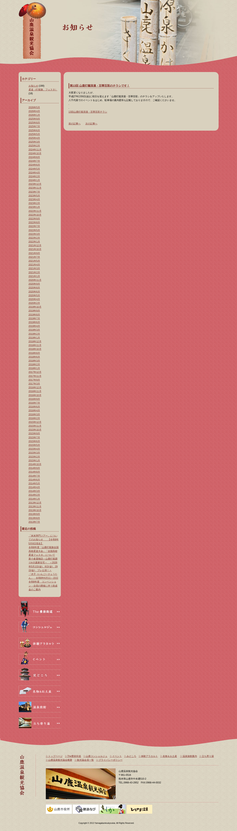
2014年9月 (34, 468)
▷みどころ (130, 756)
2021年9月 (34, 253)
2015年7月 (34, 437)
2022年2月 (34, 237)
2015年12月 (35, 422)
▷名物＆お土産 (168, 756)
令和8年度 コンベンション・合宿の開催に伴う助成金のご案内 (43, 585)
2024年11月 (35, 149)
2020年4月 (34, 299)
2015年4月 (34, 449)
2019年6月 (34, 322)
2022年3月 (34, 234)
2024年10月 (35, 153)
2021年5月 (34, 260)
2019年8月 (34, 314)
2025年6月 (34, 130)
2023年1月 (34, 207)
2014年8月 (34, 472)
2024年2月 (34, 176)
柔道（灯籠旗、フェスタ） (43, 89)
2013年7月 (34, 522)
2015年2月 (34, 456)
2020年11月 (35, 280)
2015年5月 (34, 445)
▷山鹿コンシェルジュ (95, 756)
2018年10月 (35, 349)
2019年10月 (35, 306)
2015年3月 (34, 452)
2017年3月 (34, 383)
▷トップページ (54, 756)
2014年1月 (34, 499)
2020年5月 (34, 295)
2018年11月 (35, 345)
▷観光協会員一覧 (84, 760)
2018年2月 (34, 364)
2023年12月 (35, 184)
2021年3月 (34, 268)
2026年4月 (34, 111)
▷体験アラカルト (148, 756)
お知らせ (33, 85)
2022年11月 (35, 211)
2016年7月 (34, 402)
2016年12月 (35, 387)
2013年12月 (35, 502)
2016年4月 (34, 410)
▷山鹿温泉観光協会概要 (59, 760)
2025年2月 (34, 145)
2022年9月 (34, 218)
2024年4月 (34, 172)
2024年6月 (34, 164)
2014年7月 (34, 476)
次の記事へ (91, 123)
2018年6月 (34, 356)
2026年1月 (34, 115)
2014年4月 (34, 487)
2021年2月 (34, 272)
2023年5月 (34, 195)
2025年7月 (34, 126)
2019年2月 (34, 333)
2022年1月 (34, 241)
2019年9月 (34, 310)
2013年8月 (34, 518)
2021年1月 (34, 276)
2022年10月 (35, 214)
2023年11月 (35, 187)
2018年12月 (35, 341)
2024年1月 (34, 180)
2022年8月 (34, 222)
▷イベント (116, 756)
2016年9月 (34, 399)
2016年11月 (35, 391)
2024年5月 (34, 168)
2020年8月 (34, 287)
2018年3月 (34, 360)
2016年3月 (34, 414)
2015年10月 (35, 429)
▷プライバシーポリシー (109, 760)
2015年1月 (34, 460)
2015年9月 (34, 433)
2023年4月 (34, 199)
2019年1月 (34, 337)
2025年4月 (34, 138)
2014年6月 (34, 479)
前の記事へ (75, 123)
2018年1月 (34, 368)
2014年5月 (34, 483)
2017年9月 (34, 379)
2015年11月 (35, 426)
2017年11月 (35, 376)
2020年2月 (34, 303)
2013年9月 (34, 514)
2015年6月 (34, 441)
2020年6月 (34, 291)
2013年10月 (35, 510)
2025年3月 (34, 141)
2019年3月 (34, 329)
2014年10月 (35, 464)
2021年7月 (34, 257)
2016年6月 (34, 406)
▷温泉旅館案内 (188, 756)
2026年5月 (34, 107)
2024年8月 (34, 157)
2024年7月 (34, 161)
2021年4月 (34, 264)
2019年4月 (34, 326)
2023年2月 (34, 203)
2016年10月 (35, 395)
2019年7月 (34, 318)
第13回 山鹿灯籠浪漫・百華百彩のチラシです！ (100, 85)
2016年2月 (34, 418)
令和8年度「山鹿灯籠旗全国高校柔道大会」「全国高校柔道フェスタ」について (44, 551)
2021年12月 (35, 245)
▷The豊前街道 (73, 756)
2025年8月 (34, 122)
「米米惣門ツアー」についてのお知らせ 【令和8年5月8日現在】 (44, 539)
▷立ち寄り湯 (206, 756)
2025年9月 (34, 118)
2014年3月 (34, 491)
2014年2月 (34, 495)
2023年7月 (34, 191)
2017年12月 (35, 372)
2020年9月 (34, 283)
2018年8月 (34, 353)
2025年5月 (34, 134)
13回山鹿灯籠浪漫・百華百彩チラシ (88, 111)
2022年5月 (34, 230)
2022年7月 (34, 226)
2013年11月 (35, 506)
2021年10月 (35, 249)
